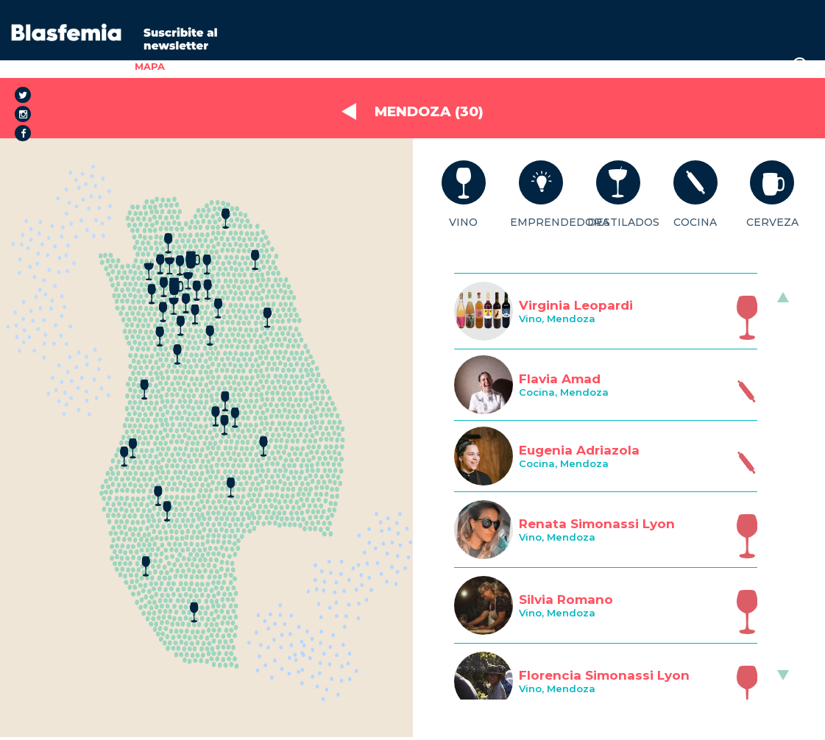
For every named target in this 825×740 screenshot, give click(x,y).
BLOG (474, 66)
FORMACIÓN (412, 66)
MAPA (150, 66)
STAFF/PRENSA (686, 66)
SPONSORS (534, 66)
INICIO (104, 66)
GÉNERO (291, 66)
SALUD (346, 66)
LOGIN (757, 66)
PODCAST (604, 66)
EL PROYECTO (217, 66)
